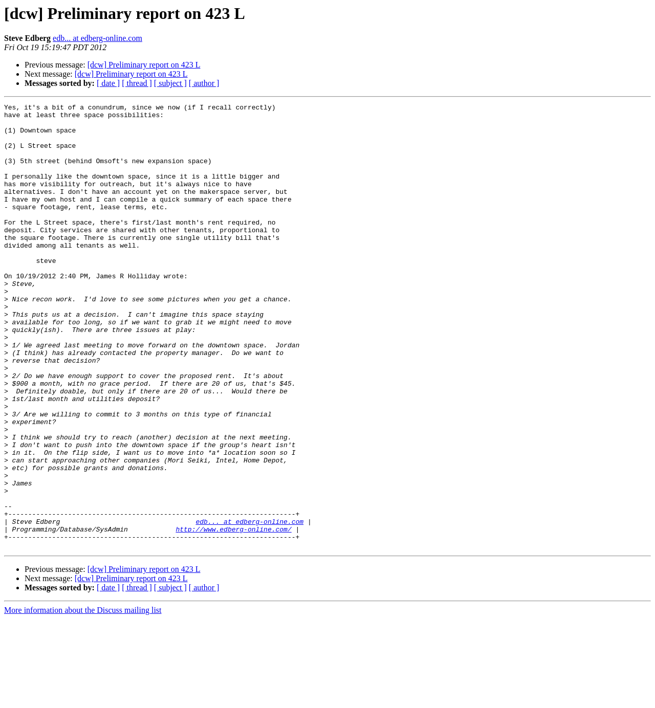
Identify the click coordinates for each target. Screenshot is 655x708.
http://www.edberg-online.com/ (233, 615)
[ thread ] (137, 83)
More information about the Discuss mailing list (83, 699)
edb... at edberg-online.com (97, 38)
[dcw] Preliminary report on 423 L (144, 64)
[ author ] (204, 83)
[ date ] (108, 83)
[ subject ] (170, 83)
